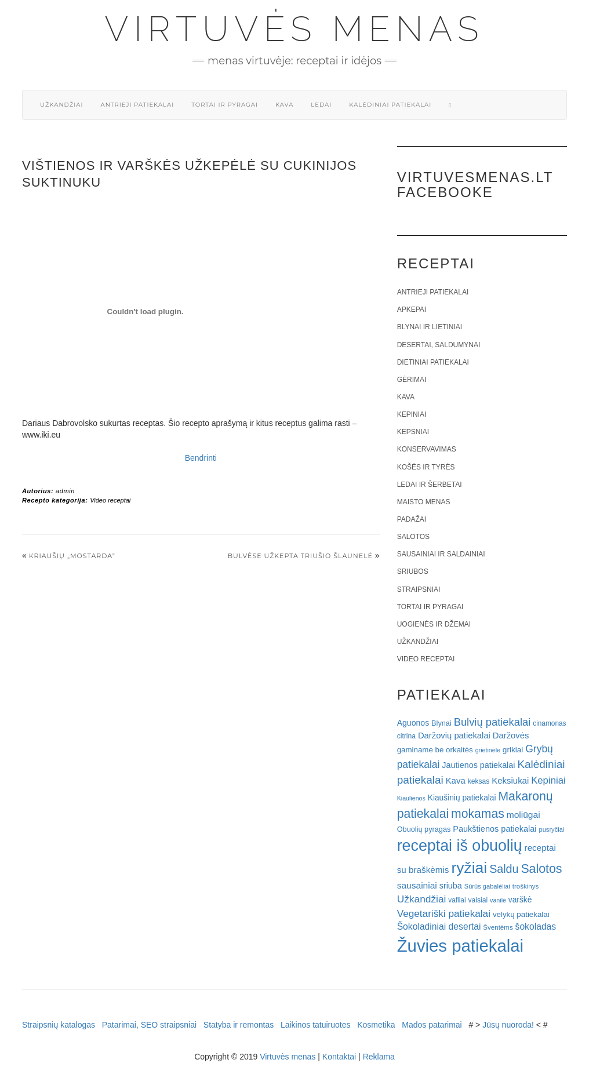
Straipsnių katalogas (58, 1024)
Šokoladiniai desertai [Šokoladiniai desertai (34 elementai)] (439, 926)
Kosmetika (376, 1024)
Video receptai (110, 500)
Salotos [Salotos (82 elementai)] (541, 869)
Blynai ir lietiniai (429, 327)
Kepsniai (413, 432)
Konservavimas (426, 449)
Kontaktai (339, 1056)
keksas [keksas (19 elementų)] (479, 781)
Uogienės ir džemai (434, 624)
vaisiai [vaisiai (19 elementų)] (478, 900)
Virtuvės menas (295, 29)
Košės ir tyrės (426, 467)
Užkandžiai (61, 104)
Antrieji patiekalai (137, 104)
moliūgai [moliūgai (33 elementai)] (523, 815)
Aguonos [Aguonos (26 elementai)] (413, 722)
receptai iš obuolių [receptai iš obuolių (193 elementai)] (459, 845)
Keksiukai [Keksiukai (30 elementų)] (510, 780)
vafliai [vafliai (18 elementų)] (457, 900)
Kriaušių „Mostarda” (72, 556)
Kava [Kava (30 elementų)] (456, 780)
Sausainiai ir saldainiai (441, 554)
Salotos (413, 537)
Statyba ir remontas (238, 1024)
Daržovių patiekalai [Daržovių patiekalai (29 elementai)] (454, 735)
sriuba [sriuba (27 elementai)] (450, 885)
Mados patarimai (432, 1024)
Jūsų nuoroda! (508, 1024)
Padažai (411, 519)
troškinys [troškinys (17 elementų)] (525, 886)
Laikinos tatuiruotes (316, 1024)
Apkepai (411, 309)
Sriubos (412, 571)
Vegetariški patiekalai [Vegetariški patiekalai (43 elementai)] (443, 913)
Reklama (379, 1056)
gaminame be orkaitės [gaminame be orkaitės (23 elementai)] (435, 749)
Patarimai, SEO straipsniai (149, 1024)
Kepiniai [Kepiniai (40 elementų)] (548, 780)
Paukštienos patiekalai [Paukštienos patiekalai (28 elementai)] (494, 828)
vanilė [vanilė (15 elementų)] (498, 900)
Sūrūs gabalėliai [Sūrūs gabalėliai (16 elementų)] (487, 886)
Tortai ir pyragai (224, 104)
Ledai (321, 104)
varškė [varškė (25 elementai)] (520, 899)
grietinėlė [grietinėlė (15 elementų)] (487, 750)
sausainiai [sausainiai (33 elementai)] (417, 885)
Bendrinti (201, 458)
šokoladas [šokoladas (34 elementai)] (536, 926)
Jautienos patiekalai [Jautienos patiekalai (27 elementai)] (478, 765)
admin (65, 490)
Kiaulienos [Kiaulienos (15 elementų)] (411, 798)
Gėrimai (412, 380)
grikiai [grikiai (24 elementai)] (513, 749)
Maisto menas (423, 502)
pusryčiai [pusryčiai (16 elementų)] (551, 829)
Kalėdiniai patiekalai (390, 104)
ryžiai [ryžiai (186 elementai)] (469, 867)
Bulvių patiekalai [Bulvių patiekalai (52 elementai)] (492, 722)
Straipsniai (419, 589)
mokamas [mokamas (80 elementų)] (477, 813)
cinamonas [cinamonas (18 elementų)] (549, 723)
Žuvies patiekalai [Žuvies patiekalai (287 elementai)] (460, 945)
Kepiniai (412, 414)
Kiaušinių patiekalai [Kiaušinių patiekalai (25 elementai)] (462, 797)
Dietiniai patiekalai (433, 362)
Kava (284, 104)
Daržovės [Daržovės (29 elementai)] (511, 735)
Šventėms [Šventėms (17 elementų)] (497, 927)
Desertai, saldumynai (439, 345)
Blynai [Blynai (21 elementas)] (441, 723)
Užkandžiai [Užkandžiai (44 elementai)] (421, 899)
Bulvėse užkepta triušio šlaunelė (300, 556)
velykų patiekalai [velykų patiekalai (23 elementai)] (521, 914)
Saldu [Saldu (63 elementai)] (503, 868)
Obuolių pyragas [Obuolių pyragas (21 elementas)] (424, 829)
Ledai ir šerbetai (429, 484)
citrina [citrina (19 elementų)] (406, 736)
